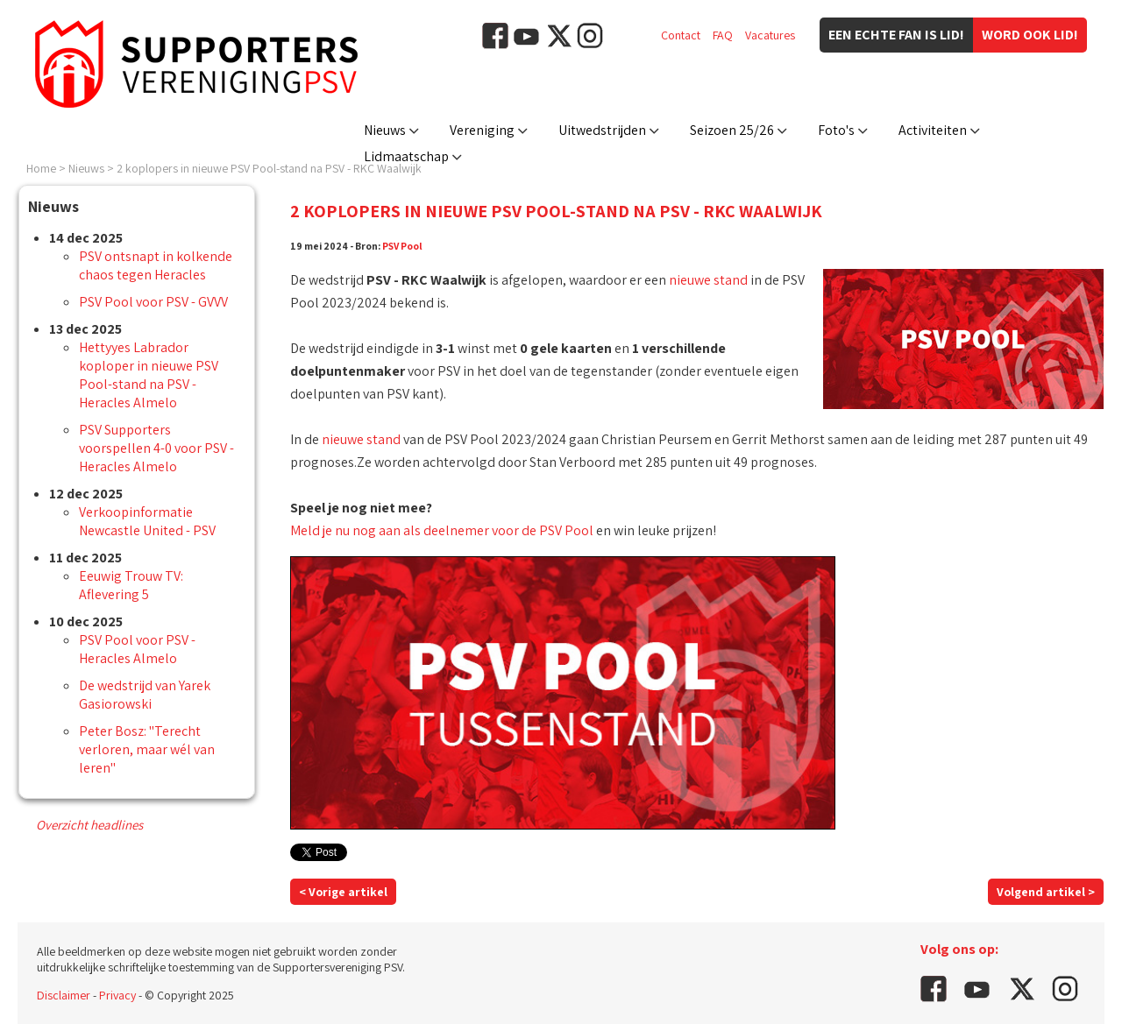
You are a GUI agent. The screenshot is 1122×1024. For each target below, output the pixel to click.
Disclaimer (63, 995)
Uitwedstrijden (602, 130)
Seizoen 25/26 (732, 130)
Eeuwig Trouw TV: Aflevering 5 (131, 585)
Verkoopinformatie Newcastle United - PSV (147, 521)
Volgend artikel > (1046, 892)
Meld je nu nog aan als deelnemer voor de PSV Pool (441, 530)
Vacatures (770, 35)
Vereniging (482, 130)
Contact (680, 35)
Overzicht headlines (89, 824)
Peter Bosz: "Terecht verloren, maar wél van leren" (147, 749)
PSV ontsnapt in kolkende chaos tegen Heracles (155, 265)
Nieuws (385, 130)
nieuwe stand (708, 280)
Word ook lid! (1030, 34)
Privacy (117, 995)
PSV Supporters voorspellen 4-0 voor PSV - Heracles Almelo (156, 448)
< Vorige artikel (343, 892)
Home (41, 168)
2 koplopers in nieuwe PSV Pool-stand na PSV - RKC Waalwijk (269, 168)
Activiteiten (932, 130)
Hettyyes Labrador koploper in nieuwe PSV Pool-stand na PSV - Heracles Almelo (148, 375)
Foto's (836, 130)
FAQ (723, 35)
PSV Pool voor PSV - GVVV (153, 302)
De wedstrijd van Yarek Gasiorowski (144, 694)
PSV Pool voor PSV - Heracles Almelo (137, 649)
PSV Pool (402, 245)
